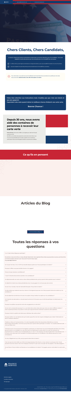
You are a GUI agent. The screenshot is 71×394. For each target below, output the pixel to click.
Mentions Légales (7, 379)
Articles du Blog (35, 203)
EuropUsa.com (41, 2)
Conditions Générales (8, 382)
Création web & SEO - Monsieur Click (19, 391)
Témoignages (7, 384)
